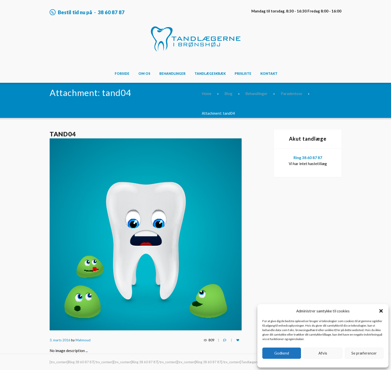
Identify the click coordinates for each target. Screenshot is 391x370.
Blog (228, 93)
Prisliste (243, 74)
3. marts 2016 (60, 340)
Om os (144, 74)
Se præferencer (364, 353)
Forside (122, 74)
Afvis (322, 353)
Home (206, 93)
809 (211, 340)
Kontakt (269, 74)
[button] (381, 310)
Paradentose (291, 93)
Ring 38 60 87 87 (307, 157)
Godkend (281, 353)
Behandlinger (172, 74)
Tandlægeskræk (210, 74)
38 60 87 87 (111, 12)
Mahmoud (83, 340)
